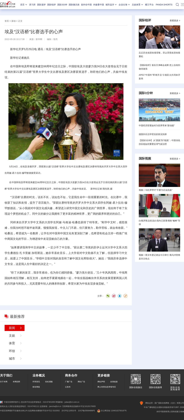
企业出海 (124, 4)
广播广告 (68, 382)
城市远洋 (111, 4)
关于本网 (3, 382)
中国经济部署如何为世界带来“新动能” (156, 125)
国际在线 (7, 4)
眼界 (101, 213)
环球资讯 (36, 382)
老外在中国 (86, 4)
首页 (7, 21)
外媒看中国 (98, 4)
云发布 (68, 387)
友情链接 (114, 382)
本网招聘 (16, 382)
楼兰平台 (149, 4)
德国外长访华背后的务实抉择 (153, 134)
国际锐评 (51, 4)
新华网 (39, 39)
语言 (24, 4)
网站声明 (101, 382)
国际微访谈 (74, 4)
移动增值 (36, 387)
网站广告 (81, 382)
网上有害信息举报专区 (107, 387)
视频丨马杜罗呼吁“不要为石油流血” (155, 190)
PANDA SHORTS (164, 4)
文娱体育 (138, 4)
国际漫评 (41, 4)
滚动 (13, 21)
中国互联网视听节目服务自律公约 (14, 411)
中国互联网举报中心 (10, 402)
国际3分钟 (62, 4)
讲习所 (32, 4)
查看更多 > (175, 20)
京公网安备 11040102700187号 (112, 411)
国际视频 (145, 158)
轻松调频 (49, 382)
